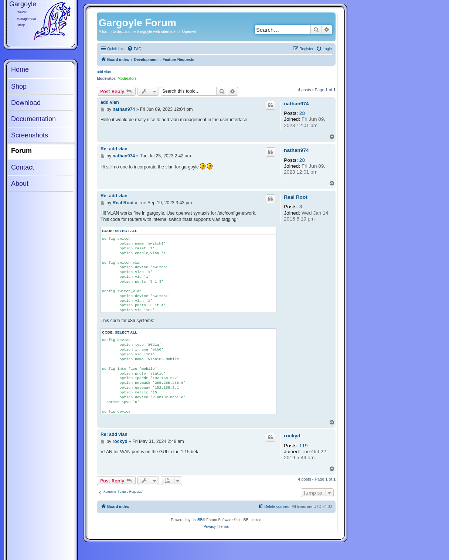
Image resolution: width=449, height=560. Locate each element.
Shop (19, 86)
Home (20, 69)
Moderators (127, 78)
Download (26, 102)
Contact (22, 167)
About (19, 183)
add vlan (104, 72)
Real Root (295, 197)
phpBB (197, 520)
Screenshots (29, 135)
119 (303, 445)
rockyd (292, 435)
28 (302, 113)
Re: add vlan (114, 148)
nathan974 (296, 103)
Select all (126, 231)
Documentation (33, 119)
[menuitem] (134, 49)
